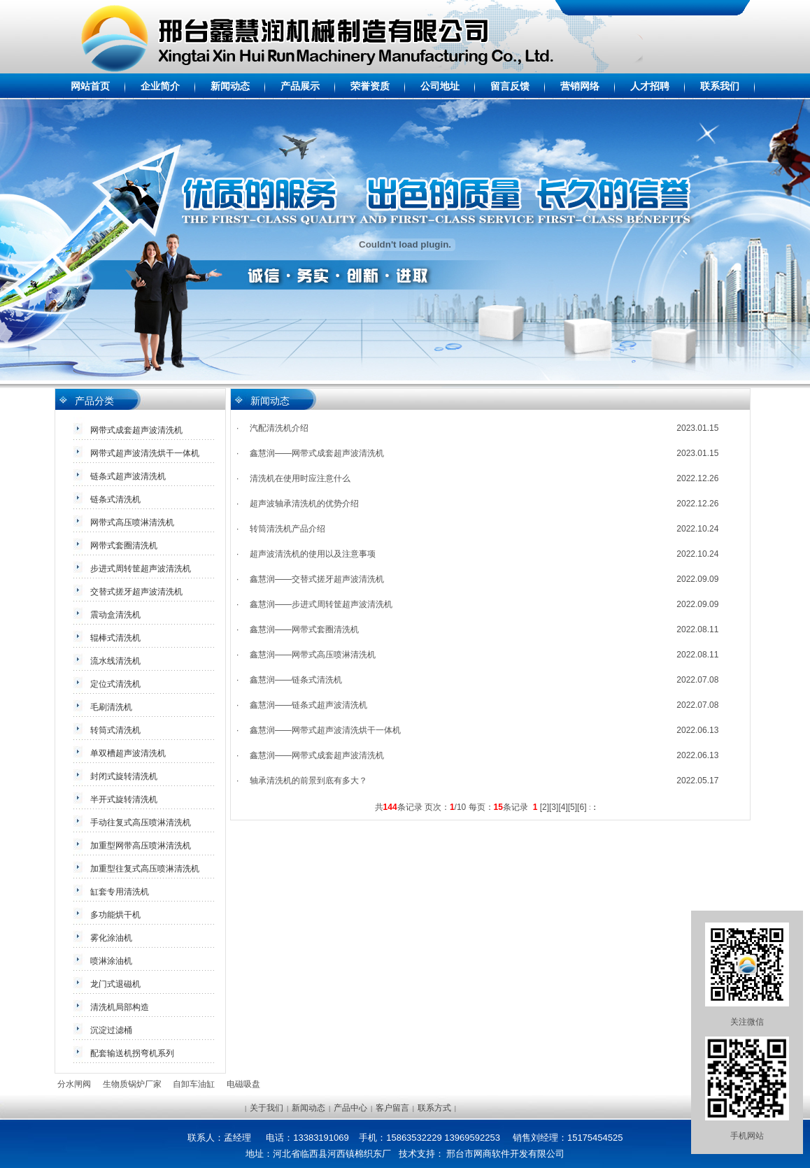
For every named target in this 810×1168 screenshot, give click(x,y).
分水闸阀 (74, 1084)
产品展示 (300, 86)
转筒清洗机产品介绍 (287, 529)
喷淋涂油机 (111, 961)
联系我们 (719, 86)
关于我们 (266, 1108)
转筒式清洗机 (115, 730)
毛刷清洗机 (111, 707)
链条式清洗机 (115, 499)
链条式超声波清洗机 (128, 476)
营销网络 (579, 86)
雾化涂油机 (111, 938)
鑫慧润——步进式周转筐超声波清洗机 (321, 604)
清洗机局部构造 (119, 1007)
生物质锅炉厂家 (132, 1084)
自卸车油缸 (194, 1084)
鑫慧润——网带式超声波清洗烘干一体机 (325, 730)
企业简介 (160, 86)
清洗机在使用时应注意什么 (300, 478)
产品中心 (350, 1108)
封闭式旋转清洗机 (123, 776)
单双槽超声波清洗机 (128, 753)
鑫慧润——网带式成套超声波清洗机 (317, 453)
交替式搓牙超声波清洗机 (136, 592)
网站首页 (90, 86)
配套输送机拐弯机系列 (132, 1053)
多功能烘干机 (115, 915)
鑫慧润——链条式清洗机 (296, 680)
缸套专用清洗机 (119, 892)
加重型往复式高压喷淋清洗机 (144, 869)
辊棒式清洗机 (115, 638)
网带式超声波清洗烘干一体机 (144, 453)
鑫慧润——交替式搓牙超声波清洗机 (317, 579)
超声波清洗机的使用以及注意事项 (313, 554)
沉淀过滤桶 (111, 1030)
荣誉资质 (370, 86)
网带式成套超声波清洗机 (136, 430)
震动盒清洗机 (115, 615)
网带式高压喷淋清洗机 (132, 522)
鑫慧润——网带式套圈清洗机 (304, 629)
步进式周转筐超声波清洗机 (140, 569)
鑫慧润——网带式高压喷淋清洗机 (313, 655)
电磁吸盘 (243, 1084)
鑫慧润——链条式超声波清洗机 (308, 705)
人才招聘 (649, 86)
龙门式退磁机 (115, 984)
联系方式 (434, 1108)
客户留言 (392, 1108)
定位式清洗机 (115, 684)
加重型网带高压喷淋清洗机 (140, 845)
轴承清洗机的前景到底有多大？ (308, 780)
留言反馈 (510, 86)
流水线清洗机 (115, 661)
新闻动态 (230, 86)
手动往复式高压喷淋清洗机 (140, 822)
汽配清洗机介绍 (279, 428)
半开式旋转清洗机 (123, 799)
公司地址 (440, 86)
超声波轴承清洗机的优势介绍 (304, 503)
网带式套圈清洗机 (123, 545)
